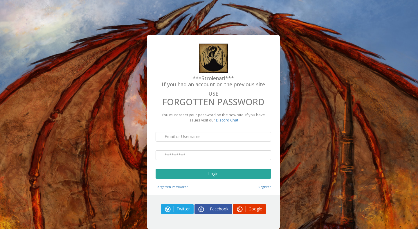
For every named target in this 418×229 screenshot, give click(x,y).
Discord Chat (227, 120)
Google (249, 209)
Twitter (177, 209)
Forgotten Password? (172, 187)
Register (264, 187)
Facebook (213, 209)
